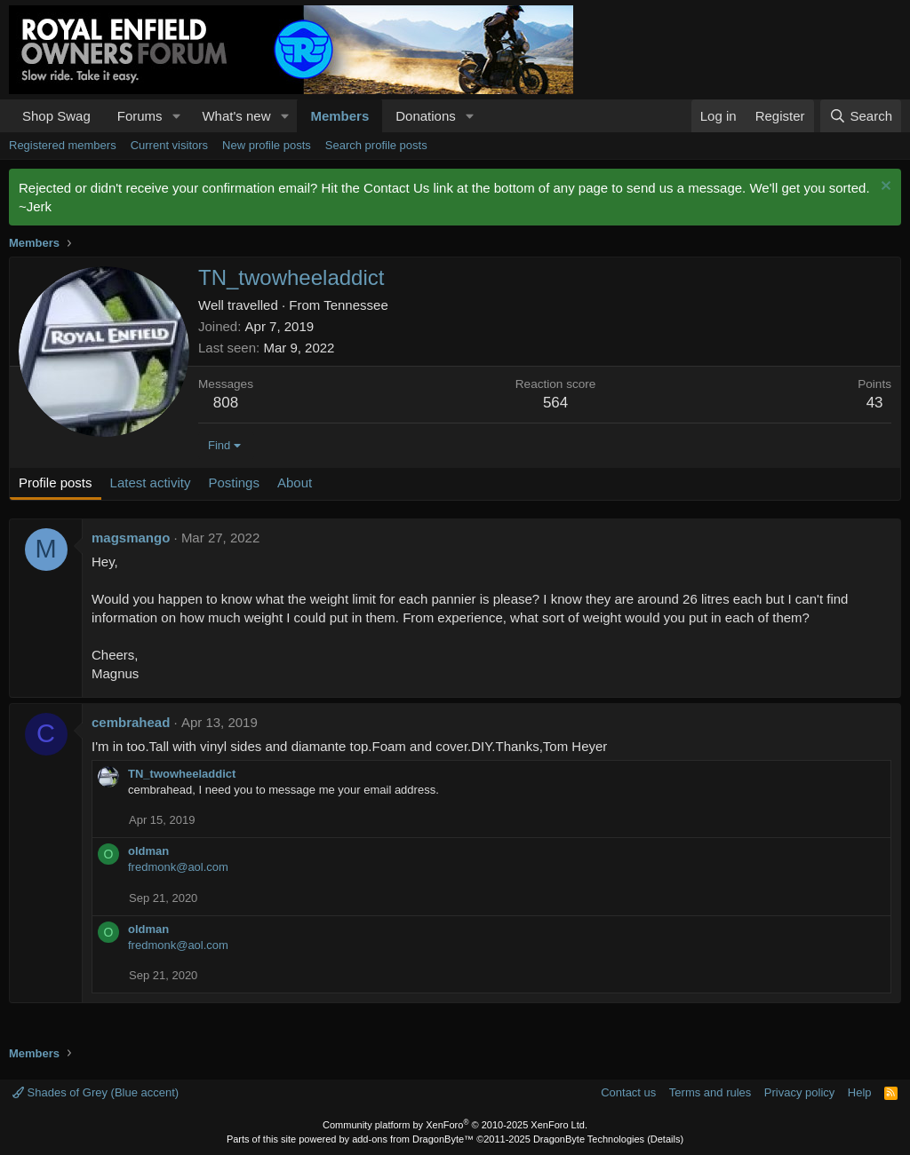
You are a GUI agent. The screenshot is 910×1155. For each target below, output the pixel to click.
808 (225, 402)
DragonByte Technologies (588, 1139)
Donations (425, 115)
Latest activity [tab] (150, 482)
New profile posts (266, 145)
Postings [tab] (233, 482)
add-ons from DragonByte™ (413, 1139)
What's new (236, 115)
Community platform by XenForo (455, 1124)
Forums (140, 115)
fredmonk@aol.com (178, 867)
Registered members (62, 145)
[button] (176, 115)
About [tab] (294, 482)
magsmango (131, 537)
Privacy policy (799, 1092)
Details (666, 1139)
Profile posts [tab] (55, 482)
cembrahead (131, 722)
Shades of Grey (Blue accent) (95, 1092)
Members (339, 115)
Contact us (628, 1092)
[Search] (860, 115)
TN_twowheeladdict (181, 773)
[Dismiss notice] (883, 187)
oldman (148, 851)
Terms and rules (710, 1092)
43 (874, 402)
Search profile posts (376, 145)
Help (860, 1092)
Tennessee (355, 304)
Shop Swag (56, 115)
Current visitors (169, 145)
